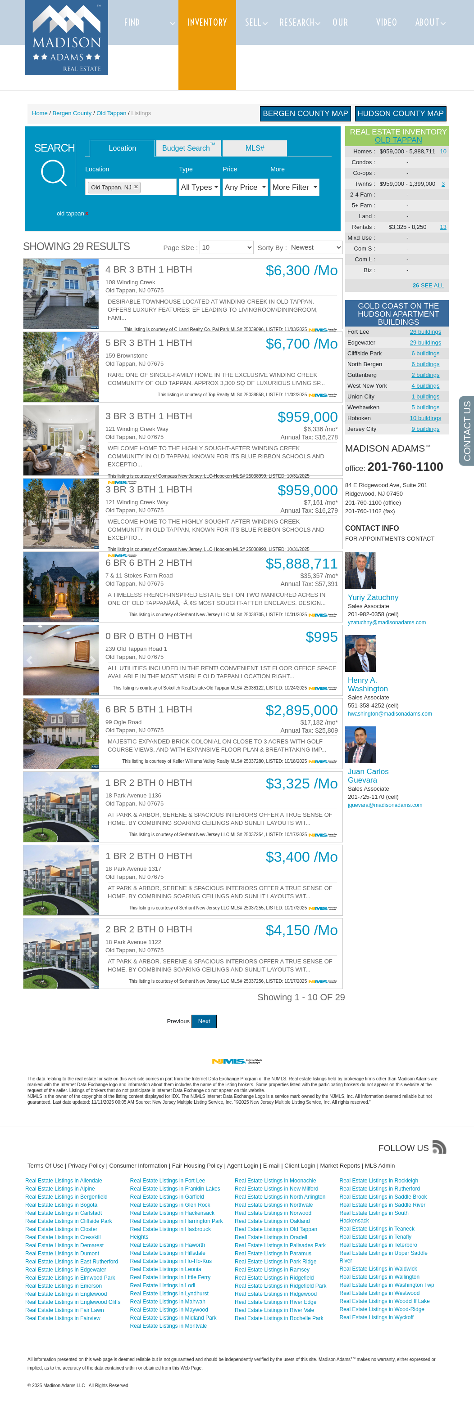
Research (297, 22)
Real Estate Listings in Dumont (62, 1253)
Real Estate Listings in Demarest (64, 1245)
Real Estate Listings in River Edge (275, 1302)
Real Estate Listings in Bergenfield (66, 1197)
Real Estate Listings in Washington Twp (387, 1285)
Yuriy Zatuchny (373, 597)
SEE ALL (428, 285)
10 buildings (425, 418)
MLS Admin (380, 1165)
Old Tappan (111, 113)
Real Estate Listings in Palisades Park (280, 1245)
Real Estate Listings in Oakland (272, 1221)
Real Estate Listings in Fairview (62, 1318)
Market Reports (340, 1165)
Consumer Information (138, 1165)
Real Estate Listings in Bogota (61, 1205)
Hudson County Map (401, 113)
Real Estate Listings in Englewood (66, 1294)
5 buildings (425, 407)
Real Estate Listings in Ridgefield (274, 1278)
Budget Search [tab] (188, 147)
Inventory (207, 22)
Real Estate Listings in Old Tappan (276, 1229)
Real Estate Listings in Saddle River (383, 1205)
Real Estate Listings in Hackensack (172, 1213)
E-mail (271, 1165)
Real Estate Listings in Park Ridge (275, 1261)
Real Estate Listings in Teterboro (379, 1245)
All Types (196, 187)
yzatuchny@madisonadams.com (387, 622)
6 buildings (425, 353)
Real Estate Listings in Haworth (167, 1245)
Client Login (299, 1165)
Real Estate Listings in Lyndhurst (169, 1293)
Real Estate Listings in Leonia (165, 1269)
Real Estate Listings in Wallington (380, 1277)
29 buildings (425, 342)
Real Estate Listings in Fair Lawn (64, 1310)
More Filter (292, 187)
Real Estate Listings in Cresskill (62, 1237)
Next (204, 1021)
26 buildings (425, 331)
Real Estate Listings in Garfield (167, 1197)
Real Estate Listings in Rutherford (380, 1189)
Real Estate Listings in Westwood (380, 1293)
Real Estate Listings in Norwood (273, 1213)
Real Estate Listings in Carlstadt (63, 1213)
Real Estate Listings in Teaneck (377, 1229)
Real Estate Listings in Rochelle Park (279, 1318)
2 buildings (425, 375)
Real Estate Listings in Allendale (63, 1181)
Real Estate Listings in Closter (61, 1229)
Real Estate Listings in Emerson (63, 1286)
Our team (342, 45)
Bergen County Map (305, 113)
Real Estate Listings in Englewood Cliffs (72, 1302)
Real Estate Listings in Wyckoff (377, 1317)
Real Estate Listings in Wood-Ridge (382, 1309)
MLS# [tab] (255, 148)
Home (40, 113)
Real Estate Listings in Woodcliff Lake (385, 1301)
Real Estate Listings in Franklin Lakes (175, 1189)
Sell (253, 22)
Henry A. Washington (368, 684)
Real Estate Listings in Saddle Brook (383, 1197)
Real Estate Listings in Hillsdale (167, 1253)
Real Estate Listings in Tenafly (376, 1237)
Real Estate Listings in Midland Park (173, 1318)
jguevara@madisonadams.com (385, 805)
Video (386, 22)
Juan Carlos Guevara (368, 775)
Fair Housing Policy (197, 1165)
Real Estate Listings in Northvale (274, 1205)
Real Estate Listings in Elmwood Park (70, 1278)
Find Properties (146, 45)
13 (443, 227)
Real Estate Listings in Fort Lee (167, 1181)
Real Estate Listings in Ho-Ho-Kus (171, 1261)
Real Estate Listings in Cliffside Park (68, 1221)
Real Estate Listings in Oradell (271, 1237)
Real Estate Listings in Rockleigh (379, 1181)
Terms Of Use (45, 1165)
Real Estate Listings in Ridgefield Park (280, 1286)
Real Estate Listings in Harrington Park (176, 1221)
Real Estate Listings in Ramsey (272, 1270)
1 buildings (425, 396)
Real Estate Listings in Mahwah (167, 1302)
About (427, 22)
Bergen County (72, 113)
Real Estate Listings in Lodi (163, 1285)
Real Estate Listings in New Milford (276, 1189)
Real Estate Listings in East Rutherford (71, 1261)
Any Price (242, 187)
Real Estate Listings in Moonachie (275, 1181)
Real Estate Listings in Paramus (273, 1253)
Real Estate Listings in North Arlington (280, 1197)
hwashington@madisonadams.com (390, 714)
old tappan (398, 140)
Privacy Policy (86, 1165)
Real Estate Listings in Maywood (169, 1310)
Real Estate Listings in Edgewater (65, 1270)
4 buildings (425, 385)
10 (443, 151)
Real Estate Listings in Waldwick (378, 1269)
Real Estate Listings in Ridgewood (276, 1294)
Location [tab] (123, 148)
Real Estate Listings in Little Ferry (170, 1277)
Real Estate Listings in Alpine (60, 1189)
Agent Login (242, 1165)
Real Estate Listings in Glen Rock (170, 1205)
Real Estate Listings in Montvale (168, 1326)
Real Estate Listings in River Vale (274, 1310)
